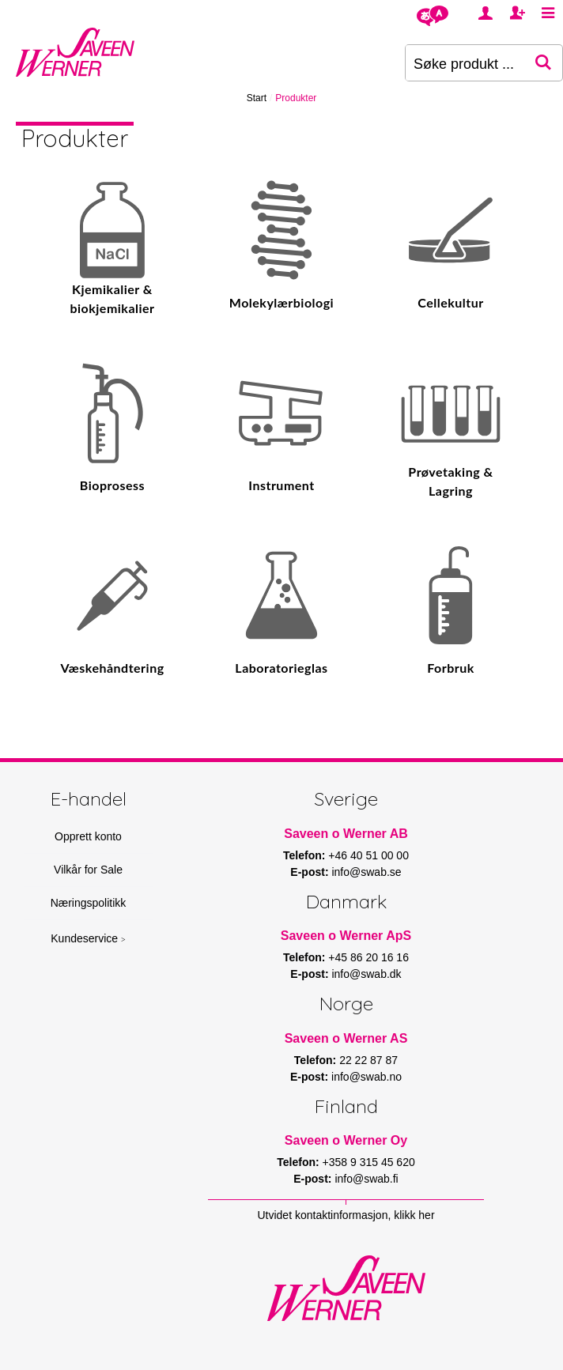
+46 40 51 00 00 (368, 855)
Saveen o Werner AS (346, 1038)
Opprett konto (88, 836)
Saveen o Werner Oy (346, 1140)
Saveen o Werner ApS (346, 935)
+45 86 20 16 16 (368, 957)
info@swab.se (366, 872)
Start (256, 98)
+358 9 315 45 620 (369, 1162)
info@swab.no (366, 1076)
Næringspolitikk (89, 902)
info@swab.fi (366, 1178)
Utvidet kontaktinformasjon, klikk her (345, 1215)
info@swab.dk (366, 974)
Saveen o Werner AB (346, 833)
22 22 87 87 (368, 1060)
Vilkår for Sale (88, 869)
